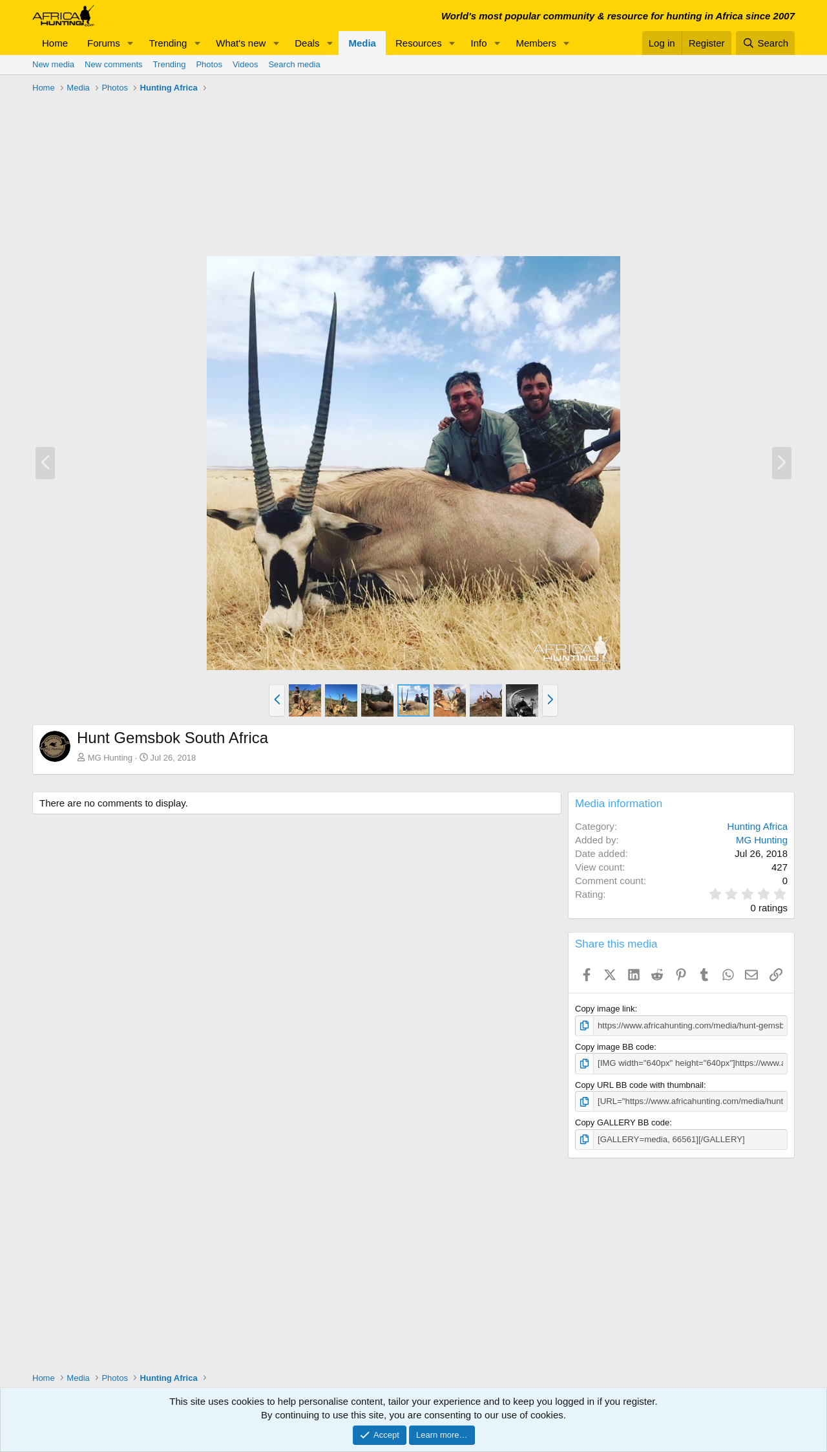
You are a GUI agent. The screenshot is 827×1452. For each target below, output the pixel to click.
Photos (209, 64)
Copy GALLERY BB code (622, 1122)
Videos (245, 64)
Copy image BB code (614, 1047)
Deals (307, 43)
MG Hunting (110, 758)
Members (536, 43)
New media (53, 64)
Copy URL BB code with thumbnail (639, 1084)
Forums (103, 43)
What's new (241, 43)
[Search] (765, 43)
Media (362, 43)
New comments (114, 64)
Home (55, 43)
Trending (168, 43)
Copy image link (605, 1008)
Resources (418, 43)
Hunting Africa (758, 826)
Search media (294, 64)
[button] (130, 43)
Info (479, 43)
